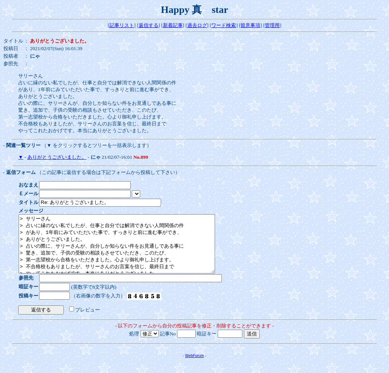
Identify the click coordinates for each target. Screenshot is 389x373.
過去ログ (197, 25)
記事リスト (121, 25)
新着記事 (173, 25)
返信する (148, 25)
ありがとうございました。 (57, 157)
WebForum (194, 367)
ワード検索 (223, 25)
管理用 (272, 25)
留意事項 (250, 25)
